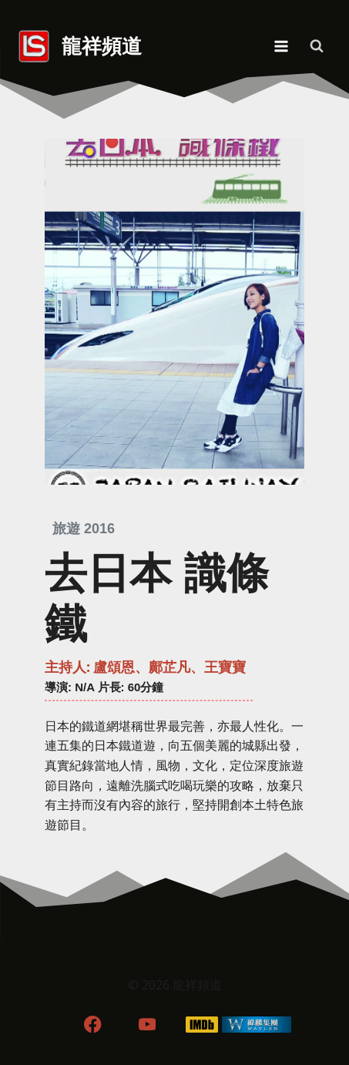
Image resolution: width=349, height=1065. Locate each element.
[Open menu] (281, 46)
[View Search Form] (317, 46)
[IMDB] (201, 1024)
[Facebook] (93, 1024)
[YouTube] (147, 1024)
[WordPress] (256, 1024)
